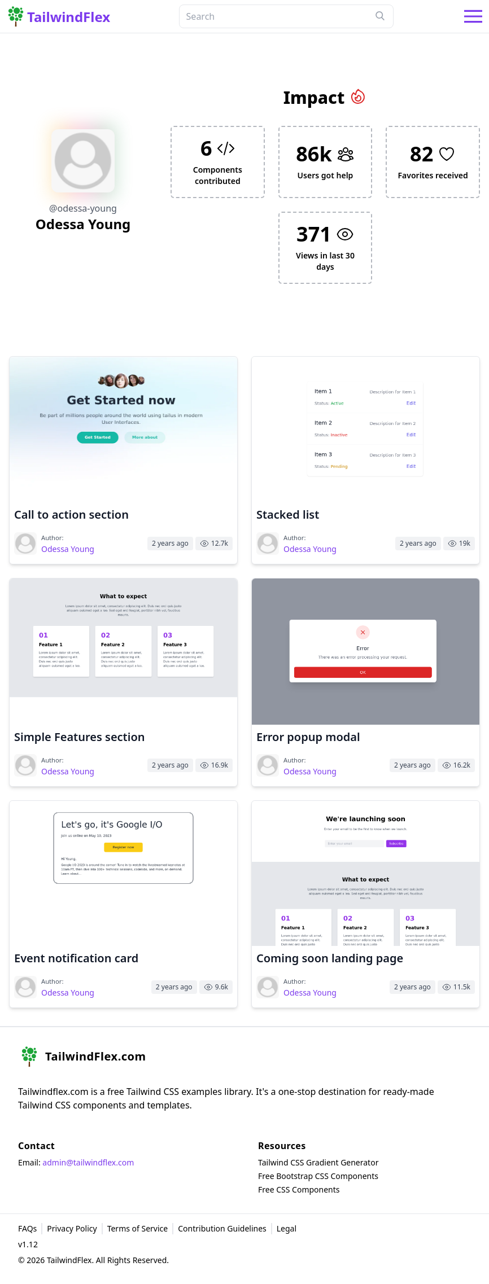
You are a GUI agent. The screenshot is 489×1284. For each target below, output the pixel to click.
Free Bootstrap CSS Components (318, 1176)
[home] (82, 1056)
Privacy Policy (72, 1228)
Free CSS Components (299, 1189)
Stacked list (287, 514)
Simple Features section (79, 736)
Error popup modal (308, 736)
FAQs (27, 1228)
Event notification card (76, 958)
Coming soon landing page (329, 958)
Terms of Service (137, 1228)
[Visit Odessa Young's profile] (25, 543)
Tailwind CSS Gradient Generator (318, 1162)
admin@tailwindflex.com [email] (88, 1162)
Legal (286, 1228)
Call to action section (71, 514)
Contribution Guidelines (222, 1228)
